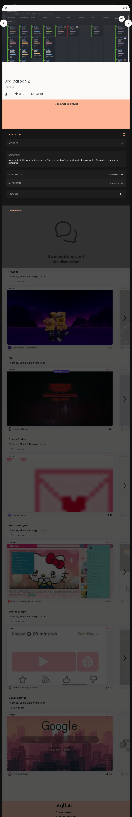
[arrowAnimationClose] (4, 23)
